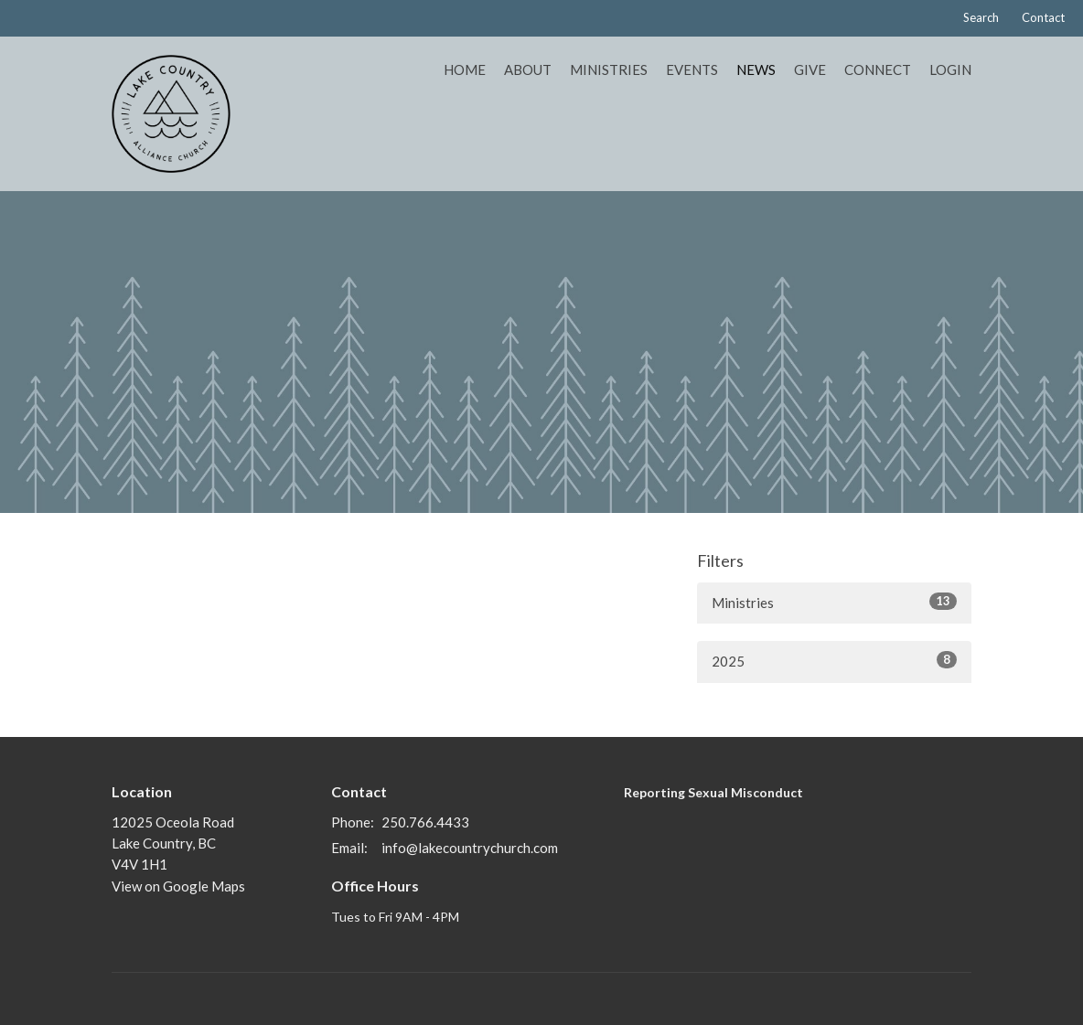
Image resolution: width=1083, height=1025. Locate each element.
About (528, 69)
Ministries (609, 69)
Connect (877, 69)
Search (981, 17)
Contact (1043, 17)
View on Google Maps (178, 886)
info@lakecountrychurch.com (469, 847)
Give (810, 69)
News (756, 69)
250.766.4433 (425, 822)
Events (692, 69)
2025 (834, 660)
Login (950, 69)
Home (465, 69)
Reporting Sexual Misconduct (713, 792)
